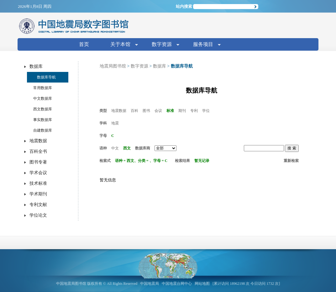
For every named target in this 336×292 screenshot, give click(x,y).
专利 (194, 110)
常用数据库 (42, 88)
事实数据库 (42, 120)
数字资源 (163, 45)
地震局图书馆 (113, 66)
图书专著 (38, 162)
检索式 (105, 161)
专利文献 (38, 204)
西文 (127, 148)
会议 (158, 110)
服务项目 (204, 45)
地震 (115, 123)
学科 (103, 123)
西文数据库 (42, 109)
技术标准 (38, 183)
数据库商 (142, 148)
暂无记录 (201, 161)
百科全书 (38, 151)
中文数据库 (42, 98)
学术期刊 (38, 194)
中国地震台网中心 (177, 283)
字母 (103, 135)
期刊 (182, 110)
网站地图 (202, 283)
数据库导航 (46, 77)
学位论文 (38, 215)
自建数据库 (42, 130)
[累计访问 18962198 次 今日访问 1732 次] (246, 283)
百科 (134, 110)
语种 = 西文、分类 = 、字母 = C (141, 161)
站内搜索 (184, 6)
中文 (115, 148)
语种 (103, 148)
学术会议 (38, 172)
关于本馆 (121, 45)
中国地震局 (149, 283)
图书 (146, 110)
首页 (84, 44)
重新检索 (291, 161)
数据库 (159, 66)
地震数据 (118, 110)
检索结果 (182, 161)
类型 (103, 110)
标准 (170, 110)
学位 (206, 110)
